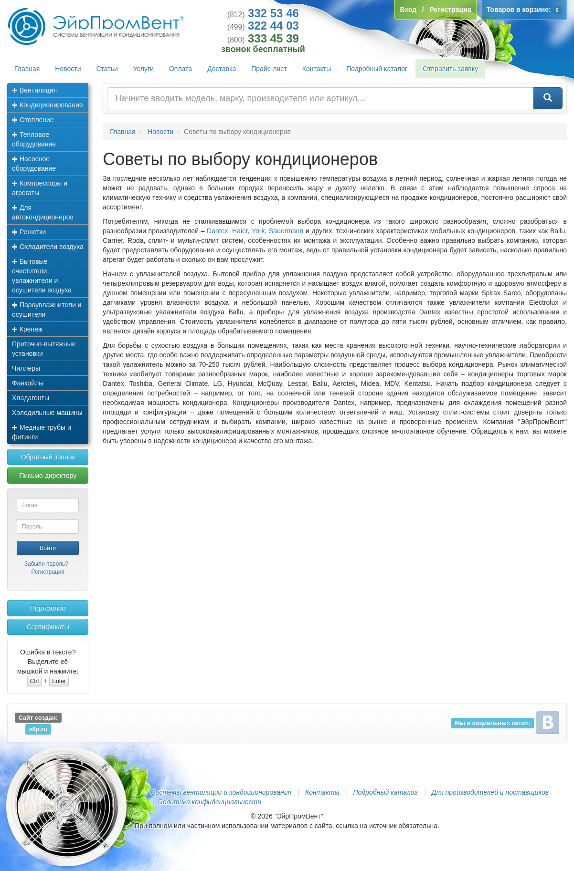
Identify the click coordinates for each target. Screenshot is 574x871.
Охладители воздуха (48, 246)
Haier (240, 231)
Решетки (29, 232)
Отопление (33, 120)
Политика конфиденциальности (209, 802)
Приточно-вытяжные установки (43, 348)
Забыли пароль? (46, 563)
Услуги (143, 69)
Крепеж (27, 329)
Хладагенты (30, 398)
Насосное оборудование (34, 163)
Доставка (221, 69)
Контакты (316, 69)
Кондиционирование (47, 105)
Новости (68, 69)
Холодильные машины (47, 412)
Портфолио (48, 608)
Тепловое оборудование (34, 139)
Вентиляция (34, 90)
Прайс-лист (269, 69)
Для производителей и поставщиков (490, 792)
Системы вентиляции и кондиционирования (221, 792)
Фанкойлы (27, 383)
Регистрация (47, 572)
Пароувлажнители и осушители (46, 309)
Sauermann (286, 231)
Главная (27, 69)
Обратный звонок (48, 457)
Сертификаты (47, 627)
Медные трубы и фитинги (41, 432)
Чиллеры (26, 368)
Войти (48, 548)
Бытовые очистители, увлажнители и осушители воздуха (42, 276)
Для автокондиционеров (43, 212)
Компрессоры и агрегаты (39, 188)
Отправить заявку (450, 69)
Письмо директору (47, 475)
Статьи (107, 69)
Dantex (217, 231)
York (258, 231)
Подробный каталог (376, 69)
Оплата (180, 69)
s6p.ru (38, 729)
